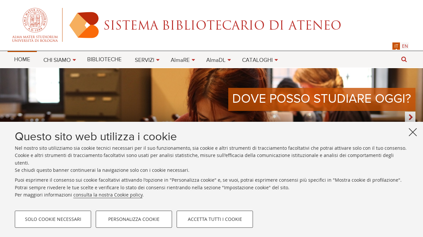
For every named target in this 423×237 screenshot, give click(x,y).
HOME (22, 60)
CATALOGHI (257, 60)
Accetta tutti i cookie (215, 219)
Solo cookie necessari (53, 219)
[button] (403, 59)
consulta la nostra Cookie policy (107, 195)
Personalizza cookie (134, 219)
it (396, 46)
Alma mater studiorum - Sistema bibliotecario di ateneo (211, 24)
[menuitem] (22, 59)
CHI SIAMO (57, 60)
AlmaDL (216, 60)
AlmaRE (180, 60)
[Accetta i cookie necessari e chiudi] (413, 132)
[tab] (396, 46)
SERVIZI (144, 60)
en (405, 46)
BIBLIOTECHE (104, 60)
